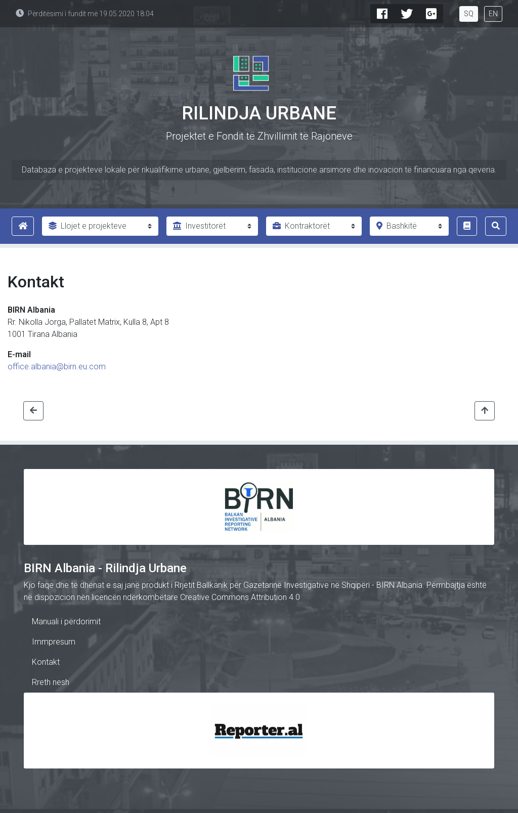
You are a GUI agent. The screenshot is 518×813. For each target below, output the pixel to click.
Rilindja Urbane (259, 113)
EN (493, 14)
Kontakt (46, 662)
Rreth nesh (50, 682)
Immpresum (53, 642)
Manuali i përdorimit (66, 621)
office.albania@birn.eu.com (57, 366)
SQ (468, 14)
